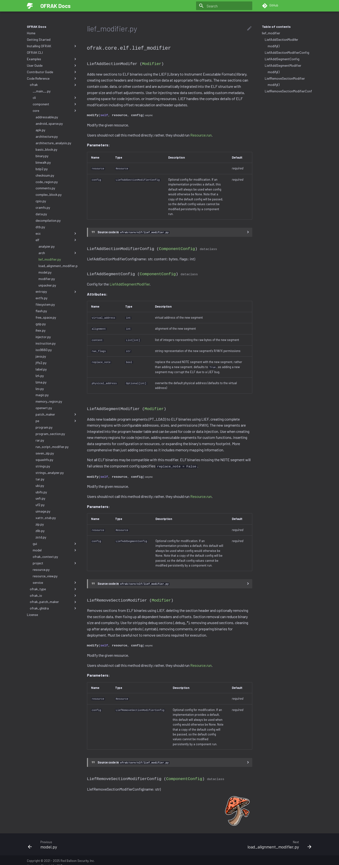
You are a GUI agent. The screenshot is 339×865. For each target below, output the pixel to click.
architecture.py (47, 136)
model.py (44, 272)
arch (57, 253)
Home (31, 33)
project (55, 563)
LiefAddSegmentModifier (283, 65)
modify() (273, 46)
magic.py (42, 395)
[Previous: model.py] (97, 838)
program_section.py (50, 434)
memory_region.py (49, 401)
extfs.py (41, 298)
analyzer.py (46, 246)
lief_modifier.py (49, 259)
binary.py (42, 156)
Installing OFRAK (52, 46)
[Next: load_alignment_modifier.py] (242, 838)
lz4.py (40, 376)
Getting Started (38, 39)
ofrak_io (53, 595)
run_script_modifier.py (52, 447)
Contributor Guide (52, 72)
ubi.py (40, 485)
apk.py (40, 130)
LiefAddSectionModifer (281, 39)
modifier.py (46, 279)
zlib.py (40, 531)
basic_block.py (46, 149)
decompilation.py (48, 220)
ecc (56, 233)
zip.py (40, 524)
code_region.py (47, 182)
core (55, 110)
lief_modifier (271, 33)
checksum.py (45, 175)
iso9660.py (44, 350)
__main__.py (41, 91)
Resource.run (201, 133)
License (32, 615)
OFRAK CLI (35, 52)
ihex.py (40, 330)
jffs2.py (41, 363)
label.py (41, 369)
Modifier (151, 63)
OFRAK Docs (36, 26)
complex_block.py (49, 194)
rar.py (40, 440)
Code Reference (52, 78)
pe (56, 421)
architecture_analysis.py (53, 143)
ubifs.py (41, 492)
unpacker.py (47, 285)
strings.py (43, 466)
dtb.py (40, 227)
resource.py (41, 569)
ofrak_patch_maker (53, 602)
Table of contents (276, 26)
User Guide (52, 65)
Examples (52, 59)
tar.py (40, 479)
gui (55, 544)
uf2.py (40, 505)
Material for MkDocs (54, 860)
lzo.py (40, 389)
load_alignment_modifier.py (57, 266)
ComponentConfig (177, 247)
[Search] (224, 5)
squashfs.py (44, 460)
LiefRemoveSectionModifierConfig (288, 91)
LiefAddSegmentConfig (282, 59)
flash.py (41, 311)
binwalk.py (43, 162)
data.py (41, 214)
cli (55, 97)
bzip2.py (42, 169)
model (55, 550)
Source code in (134, 231)
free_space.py (46, 317)
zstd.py (41, 537)
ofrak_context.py (45, 557)
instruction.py (45, 343)
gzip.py (41, 324)
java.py (41, 356)
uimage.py (43, 511)
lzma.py (41, 382)
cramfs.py (43, 207)
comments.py (45, 188)
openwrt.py (44, 408)
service (55, 582)
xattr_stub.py (46, 518)
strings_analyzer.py (50, 473)
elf (56, 240)
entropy (56, 291)
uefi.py (40, 498)
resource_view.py (45, 576)
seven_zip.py (45, 453)
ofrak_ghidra (53, 608)
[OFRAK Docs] (30, 6)
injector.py (43, 337)
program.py (44, 427)
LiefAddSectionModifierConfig (287, 52)
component (55, 104)
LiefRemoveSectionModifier (285, 78)
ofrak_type (53, 589)
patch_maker (56, 414)
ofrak (53, 85)
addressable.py (47, 117)
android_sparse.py (49, 123)
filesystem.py (45, 304)
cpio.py (41, 201)
